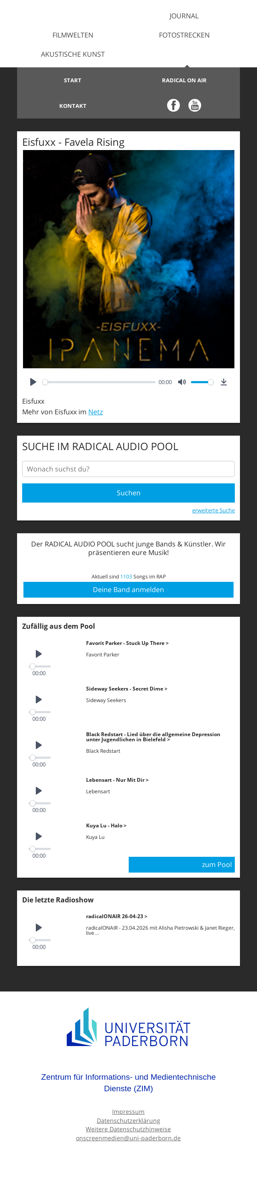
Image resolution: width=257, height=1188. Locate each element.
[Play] (33, 382)
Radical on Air (184, 80)
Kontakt (73, 106)
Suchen (129, 492)
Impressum (128, 1111)
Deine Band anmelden (128, 589)
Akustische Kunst (73, 54)
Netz (95, 411)
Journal (184, 15)
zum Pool (217, 864)
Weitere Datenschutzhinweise (128, 1129)
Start (72, 80)
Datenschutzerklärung (128, 1120)
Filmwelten (72, 35)
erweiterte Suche (213, 510)
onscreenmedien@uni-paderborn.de (128, 1138)
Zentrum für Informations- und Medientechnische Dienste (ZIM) (128, 1082)
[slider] (98, 382)
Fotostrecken (184, 35)
